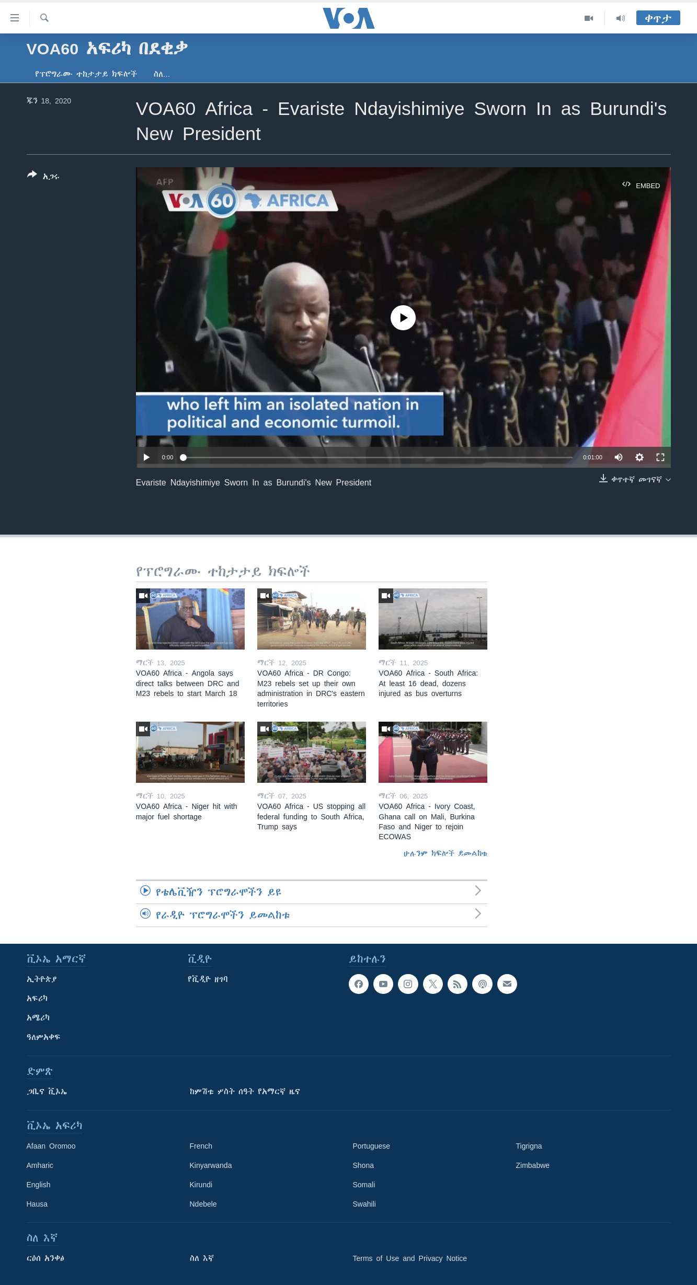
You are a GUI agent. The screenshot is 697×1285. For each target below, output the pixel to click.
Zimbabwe (533, 1165)
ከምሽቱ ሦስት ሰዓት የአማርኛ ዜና (245, 1091)
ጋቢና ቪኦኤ (47, 1091)
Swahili (364, 1204)
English (39, 1184)
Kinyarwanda (211, 1165)
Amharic (40, 1165)
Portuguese (372, 1146)
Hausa (37, 1204)
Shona (363, 1165)
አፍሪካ (37, 998)
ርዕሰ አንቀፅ (45, 1258)
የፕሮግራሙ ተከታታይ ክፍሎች (86, 74)
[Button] (43, 177)
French (201, 1146)
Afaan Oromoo (51, 1146)
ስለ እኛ (202, 1258)
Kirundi (201, 1184)
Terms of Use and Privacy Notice (410, 1258)
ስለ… (162, 74)
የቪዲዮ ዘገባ (208, 979)
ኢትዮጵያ (42, 979)
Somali (364, 1184)
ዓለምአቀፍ (44, 1037)
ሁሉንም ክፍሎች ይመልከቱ (445, 853)
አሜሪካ (38, 1018)
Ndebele (203, 1204)
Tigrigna (529, 1146)
